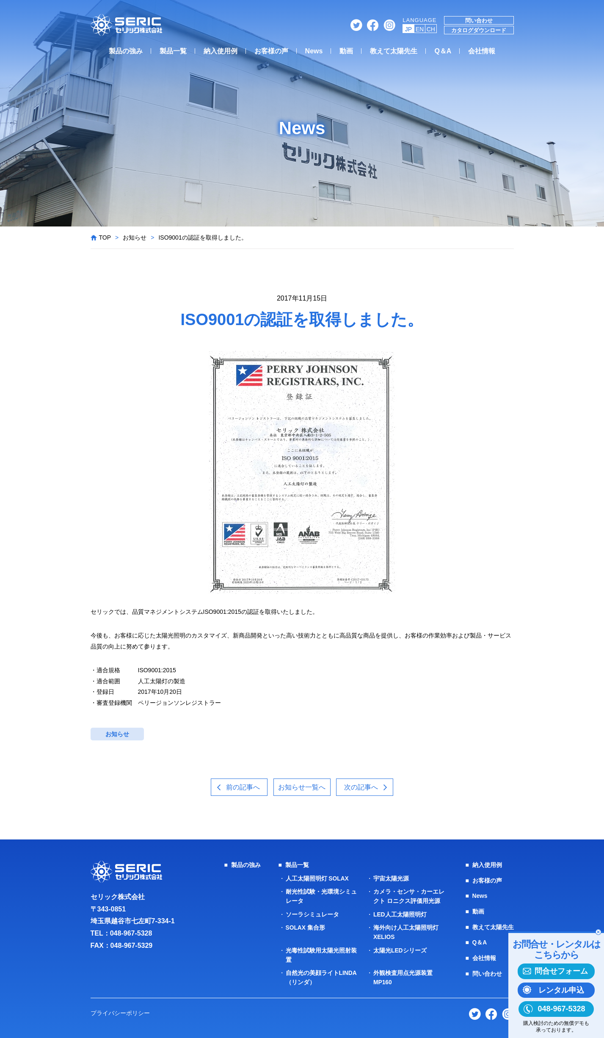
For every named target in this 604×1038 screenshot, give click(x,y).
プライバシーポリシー (120, 1010)
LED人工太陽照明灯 (400, 913)
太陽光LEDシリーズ (400, 948)
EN (420, 29)
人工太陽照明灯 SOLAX (317, 878)
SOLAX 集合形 (305, 926)
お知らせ (134, 237)
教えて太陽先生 (393, 51)
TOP (105, 237)
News (314, 51)
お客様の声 (271, 51)
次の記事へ (362, 787)
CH (431, 29)
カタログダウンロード (478, 30)
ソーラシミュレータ (312, 913)
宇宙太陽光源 (391, 878)
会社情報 (481, 51)
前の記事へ (242, 787)
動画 (346, 51)
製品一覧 (173, 51)
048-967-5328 (131, 933)
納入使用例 (220, 51)
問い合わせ (479, 20)
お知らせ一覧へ (302, 787)
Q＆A (442, 51)
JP (408, 29)
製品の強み (126, 51)
